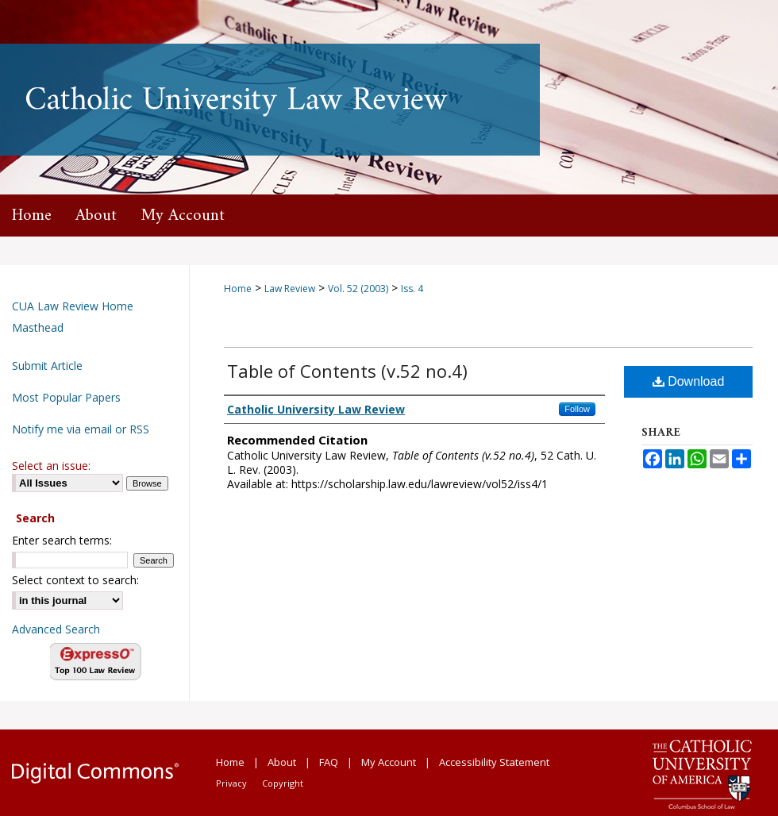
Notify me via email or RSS (80, 429)
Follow (577, 409)
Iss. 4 (412, 288)
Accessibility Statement (494, 762)
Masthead (38, 327)
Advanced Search (56, 629)
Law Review (289, 288)
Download (689, 381)
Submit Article (47, 365)
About (282, 762)
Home (238, 288)
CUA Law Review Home (72, 306)
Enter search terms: (62, 540)
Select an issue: (51, 465)
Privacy (231, 783)
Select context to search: (75, 579)
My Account (388, 762)
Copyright (282, 783)
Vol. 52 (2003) (358, 288)
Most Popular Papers (66, 397)
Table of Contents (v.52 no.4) (347, 371)
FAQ (328, 762)
